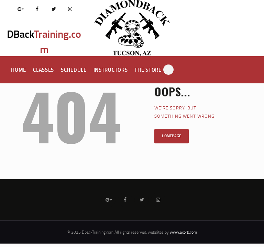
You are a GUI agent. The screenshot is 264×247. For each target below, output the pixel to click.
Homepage (171, 136)
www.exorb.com (183, 232)
